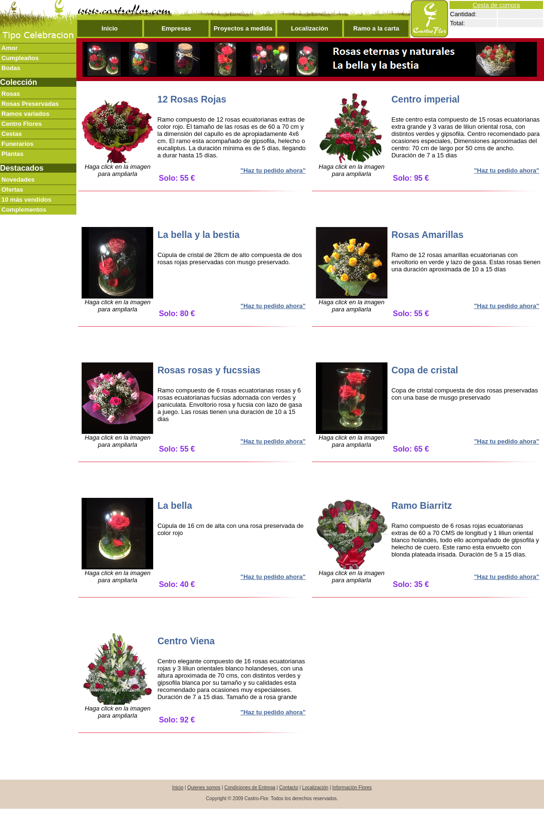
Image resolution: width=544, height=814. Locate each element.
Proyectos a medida (243, 28)
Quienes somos (203, 787)
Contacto (288, 787)
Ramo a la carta (376, 28)
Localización (309, 28)
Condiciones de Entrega (249, 787)
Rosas (10, 93)
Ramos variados (25, 113)
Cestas (11, 133)
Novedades (17, 179)
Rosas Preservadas (30, 103)
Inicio (110, 28)
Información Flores (352, 787)
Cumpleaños (20, 58)
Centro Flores (21, 123)
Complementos (23, 209)
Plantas (12, 153)
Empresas (176, 28)
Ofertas (12, 189)
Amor (9, 48)
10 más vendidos (26, 199)
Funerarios (17, 143)
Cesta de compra (496, 5)
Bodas (11, 68)
